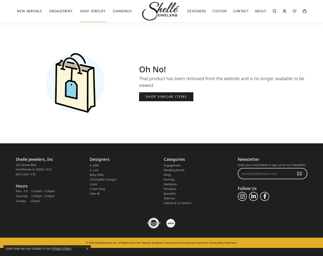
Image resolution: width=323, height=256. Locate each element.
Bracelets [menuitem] (170, 193)
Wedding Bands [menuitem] (174, 170)
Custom (219, 11)
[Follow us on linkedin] (253, 196)
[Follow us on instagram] (242, 196)
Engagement (61, 11)
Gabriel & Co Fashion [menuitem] (178, 203)
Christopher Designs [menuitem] (103, 179)
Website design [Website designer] (150, 242)
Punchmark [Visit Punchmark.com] (201, 242)
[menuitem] (154, 223)
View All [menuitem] (95, 193)
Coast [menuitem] (93, 184)
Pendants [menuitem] (170, 189)
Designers (196, 11)
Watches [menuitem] (169, 198)
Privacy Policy (61, 248)
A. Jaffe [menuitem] (94, 165)
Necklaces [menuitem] (170, 184)
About (260, 11)
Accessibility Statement (223, 242)
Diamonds (122, 11)
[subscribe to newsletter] (300, 174)
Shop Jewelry (93, 11)
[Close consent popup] (87, 248)
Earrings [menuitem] (169, 179)
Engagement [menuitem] (172, 165)
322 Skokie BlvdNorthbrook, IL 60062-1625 (34, 169)
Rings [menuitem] (167, 175)
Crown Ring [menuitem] (97, 189)
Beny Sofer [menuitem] (97, 175)
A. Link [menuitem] (94, 170)
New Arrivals (29, 11)
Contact (241, 11)
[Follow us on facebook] (264, 196)
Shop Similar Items (166, 96)
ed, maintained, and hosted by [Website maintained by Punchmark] (177, 242)
